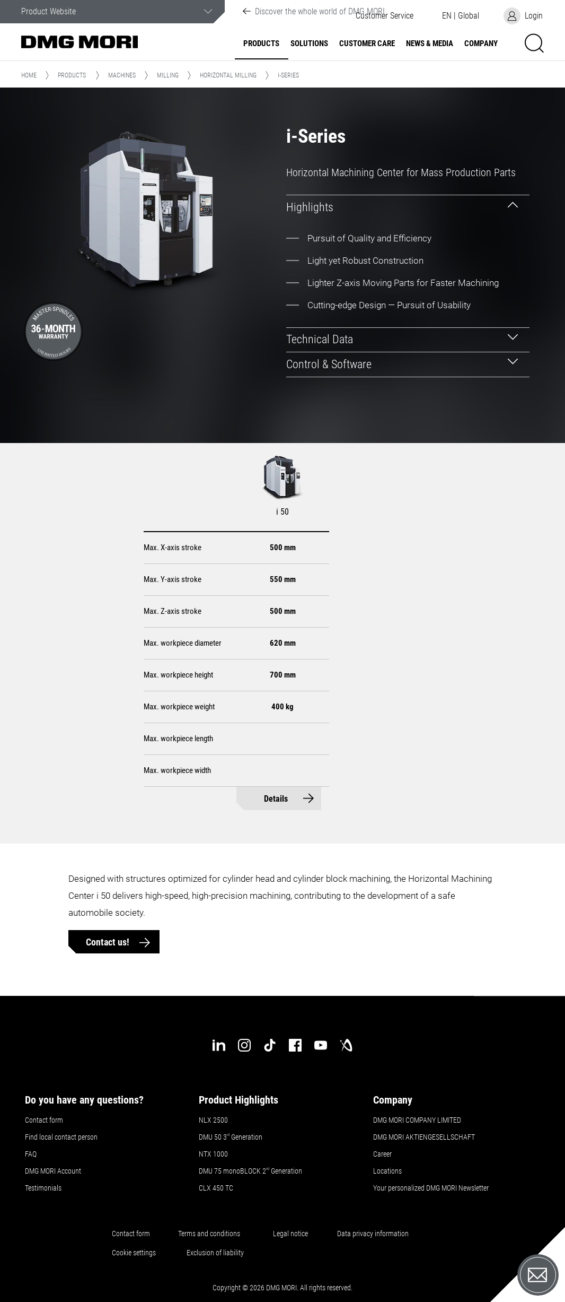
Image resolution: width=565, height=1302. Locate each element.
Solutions (309, 43)
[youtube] (320, 1045)
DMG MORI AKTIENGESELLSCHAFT (424, 1137)
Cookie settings (135, 1252)
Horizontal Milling (228, 75)
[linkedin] (219, 1045)
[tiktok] (269, 1045)
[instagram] (244, 1045)
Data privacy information (373, 1233)
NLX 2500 (213, 1120)
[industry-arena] (346, 1045)
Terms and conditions (209, 1233)
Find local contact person (61, 1137)
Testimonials (43, 1188)
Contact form (44, 1120)
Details (276, 799)
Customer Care (367, 43)
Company (481, 43)
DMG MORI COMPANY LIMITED (417, 1120)
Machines (122, 75)
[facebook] (295, 1045)
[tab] (408, 207)
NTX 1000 (213, 1154)
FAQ (31, 1154)
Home (29, 75)
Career (382, 1154)
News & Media (429, 43)
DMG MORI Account (53, 1171)
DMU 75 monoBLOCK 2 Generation (250, 1171)
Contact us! (108, 942)
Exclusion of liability (215, 1252)
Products (261, 43)
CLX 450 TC (216, 1188)
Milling (168, 75)
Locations (387, 1171)
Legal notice (290, 1233)
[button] (460, 16)
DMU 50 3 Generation (231, 1137)
